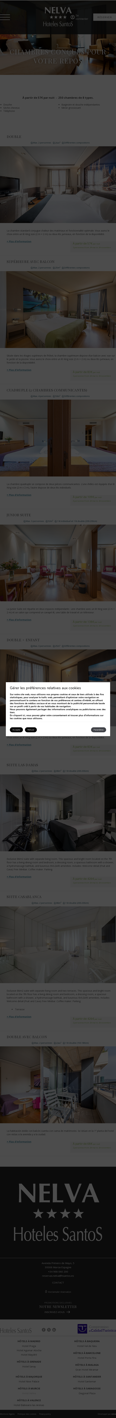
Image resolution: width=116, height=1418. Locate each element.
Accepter (16, 729)
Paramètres (99, 729)
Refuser (30, 729)
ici (24, 715)
